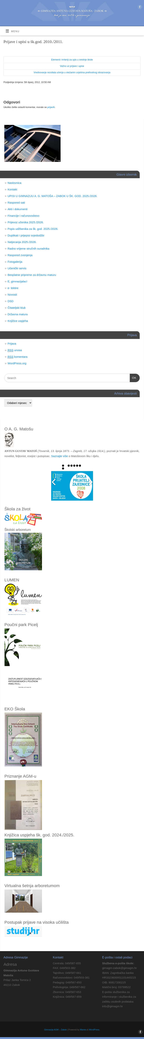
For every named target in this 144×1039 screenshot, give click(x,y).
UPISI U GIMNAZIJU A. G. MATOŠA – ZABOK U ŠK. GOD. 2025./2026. (53, 196)
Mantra (83, 1029)
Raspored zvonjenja (20, 255)
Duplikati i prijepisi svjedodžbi (26, 235)
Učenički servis (17, 268)
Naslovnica (14, 182)
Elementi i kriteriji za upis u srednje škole (72, 59)
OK (133, 377)
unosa (15, 350)
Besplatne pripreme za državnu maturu (32, 274)
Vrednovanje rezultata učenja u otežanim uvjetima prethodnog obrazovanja (72, 72)
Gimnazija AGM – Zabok (55, 1029)
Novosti (12, 294)
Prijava (12, 343)
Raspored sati (16, 202)
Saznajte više (59, 456)
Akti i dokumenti (18, 209)
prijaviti (50, 107)
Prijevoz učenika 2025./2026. (26, 222)
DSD (11, 301)
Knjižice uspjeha (18, 320)
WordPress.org (17, 363)
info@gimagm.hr (112, 1006)
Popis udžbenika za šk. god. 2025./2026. (33, 228)
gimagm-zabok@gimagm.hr (119, 968)
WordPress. (94, 1029)
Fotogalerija (15, 261)
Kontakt (12, 189)
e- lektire (13, 288)
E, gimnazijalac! (17, 281)
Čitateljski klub (17, 307)
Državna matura (18, 314)
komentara (18, 356)
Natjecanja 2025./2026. (22, 242)
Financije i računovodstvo (23, 215)
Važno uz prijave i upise (72, 66)
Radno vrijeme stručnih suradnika (29, 248)
